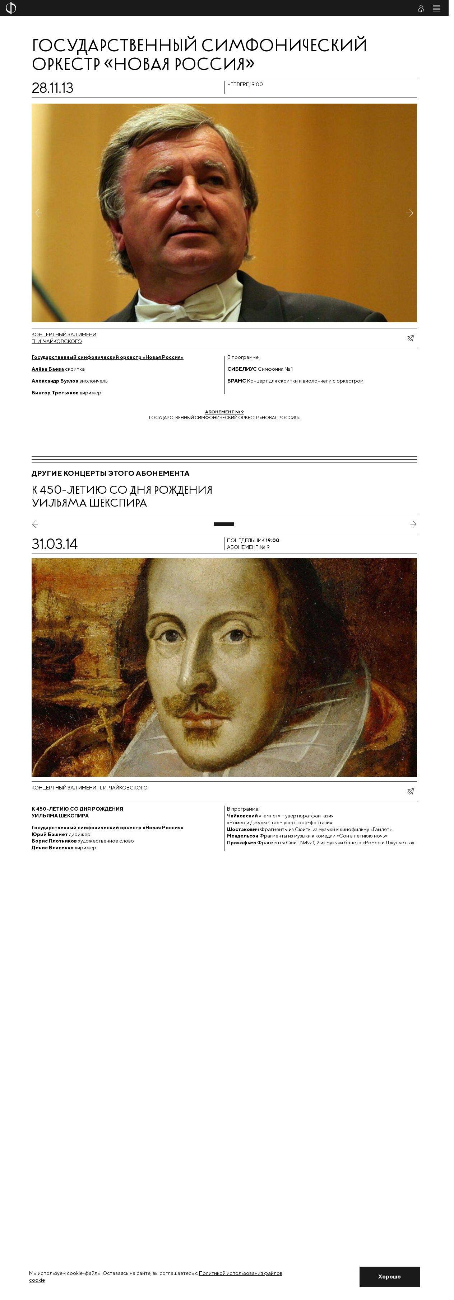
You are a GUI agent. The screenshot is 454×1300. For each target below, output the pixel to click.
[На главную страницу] (187, 8)
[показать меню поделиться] (410, 338)
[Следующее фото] (410, 213)
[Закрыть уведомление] (390, 1277)
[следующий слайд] (413, 524)
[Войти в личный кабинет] (420, 8)
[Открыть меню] (436, 8)
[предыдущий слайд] (35, 524)
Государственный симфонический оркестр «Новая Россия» (224, 414)
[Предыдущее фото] (39, 213)
